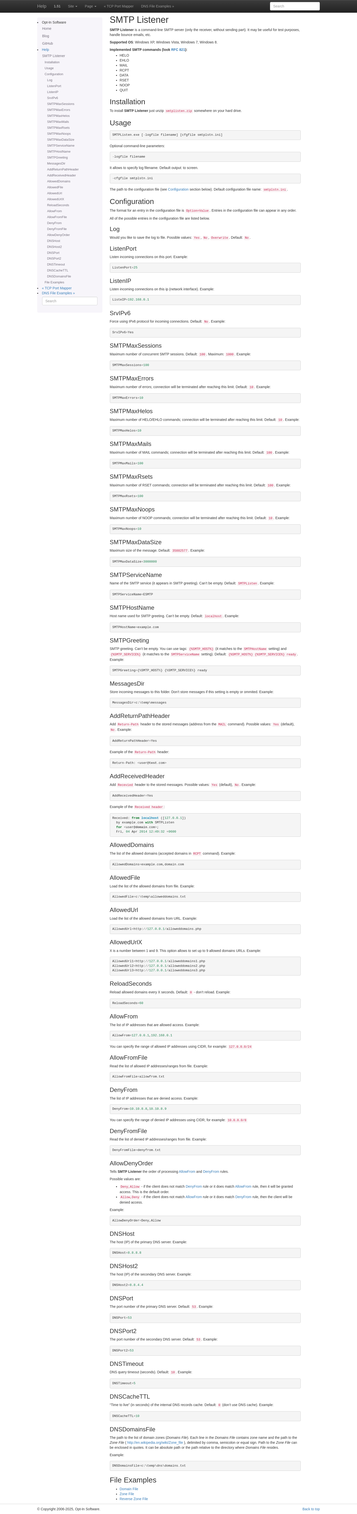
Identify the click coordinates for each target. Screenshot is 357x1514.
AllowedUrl (54, 193)
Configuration (54, 74)
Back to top (311, 1509)
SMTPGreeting (57, 157)
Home (46, 29)
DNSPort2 (54, 258)
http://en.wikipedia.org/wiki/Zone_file (155, 1443)
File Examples (54, 282)
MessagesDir (56, 163)
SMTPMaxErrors (58, 110)
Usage (49, 68)
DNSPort (53, 253)
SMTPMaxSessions (60, 104)
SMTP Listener (53, 56)
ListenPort (54, 86)
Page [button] (90, 6)
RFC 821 (178, 50)
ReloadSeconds (58, 205)
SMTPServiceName (61, 145)
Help (41, 6)
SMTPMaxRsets (58, 128)
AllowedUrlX (55, 199)
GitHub (47, 43)
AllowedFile (55, 187)
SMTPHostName (58, 151)
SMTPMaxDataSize (60, 139)
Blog (45, 36)
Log (49, 80)
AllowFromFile (57, 217)
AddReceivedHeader (61, 175)
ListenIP (53, 92)
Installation (52, 62)
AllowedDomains (58, 181)
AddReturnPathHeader (63, 169)
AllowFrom (54, 211)
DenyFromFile (57, 229)
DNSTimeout (56, 264)
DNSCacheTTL (57, 270)
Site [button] (72, 6)
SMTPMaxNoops (59, 133)
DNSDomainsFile (59, 276)
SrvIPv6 (52, 98)
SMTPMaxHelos (58, 116)
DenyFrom (54, 223)
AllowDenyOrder (58, 235)
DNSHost (53, 241)
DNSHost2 (54, 247)
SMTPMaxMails (58, 122)
